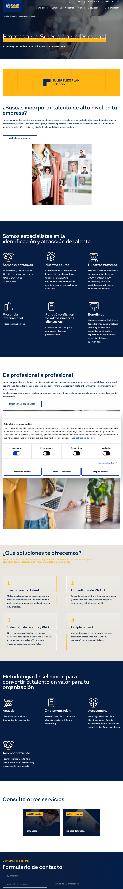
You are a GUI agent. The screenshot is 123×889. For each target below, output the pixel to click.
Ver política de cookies (83, 438)
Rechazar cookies (22, 472)
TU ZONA (76, 2)
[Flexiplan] (12, 5)
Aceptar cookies (100, 472)
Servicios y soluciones (89, 8)
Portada (6, 16)
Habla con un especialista (22, 404)
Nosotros (69, 8)
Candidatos (42, 8)
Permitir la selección (61, 472)
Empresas (57, 8)
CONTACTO (93, 2)
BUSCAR (109, 2)
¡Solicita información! (19, 138)
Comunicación (112, 8)
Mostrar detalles (106, 463)
